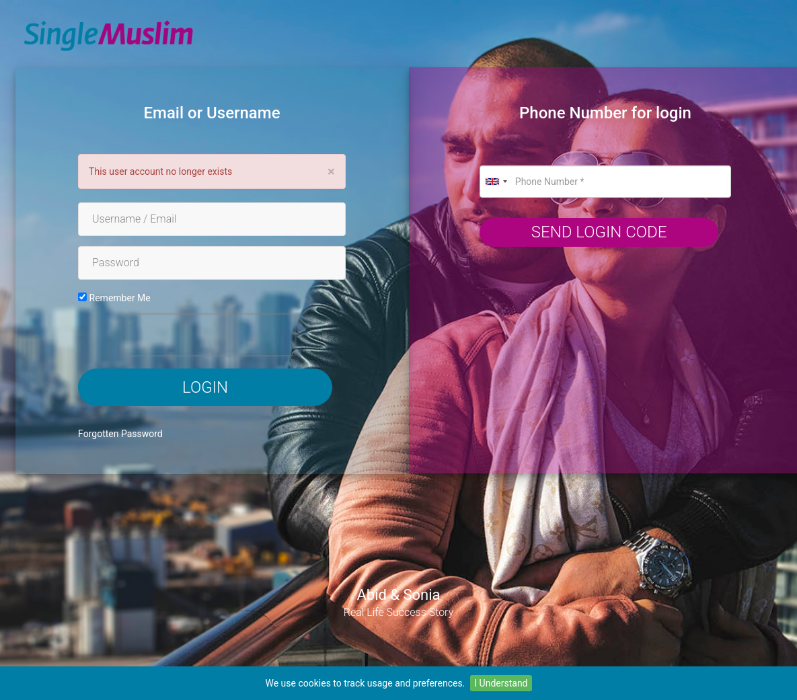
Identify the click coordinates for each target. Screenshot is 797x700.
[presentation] (208, 335)
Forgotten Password (120, 433)
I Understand (500, 683)
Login (205, 387)
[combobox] (495, 181)
